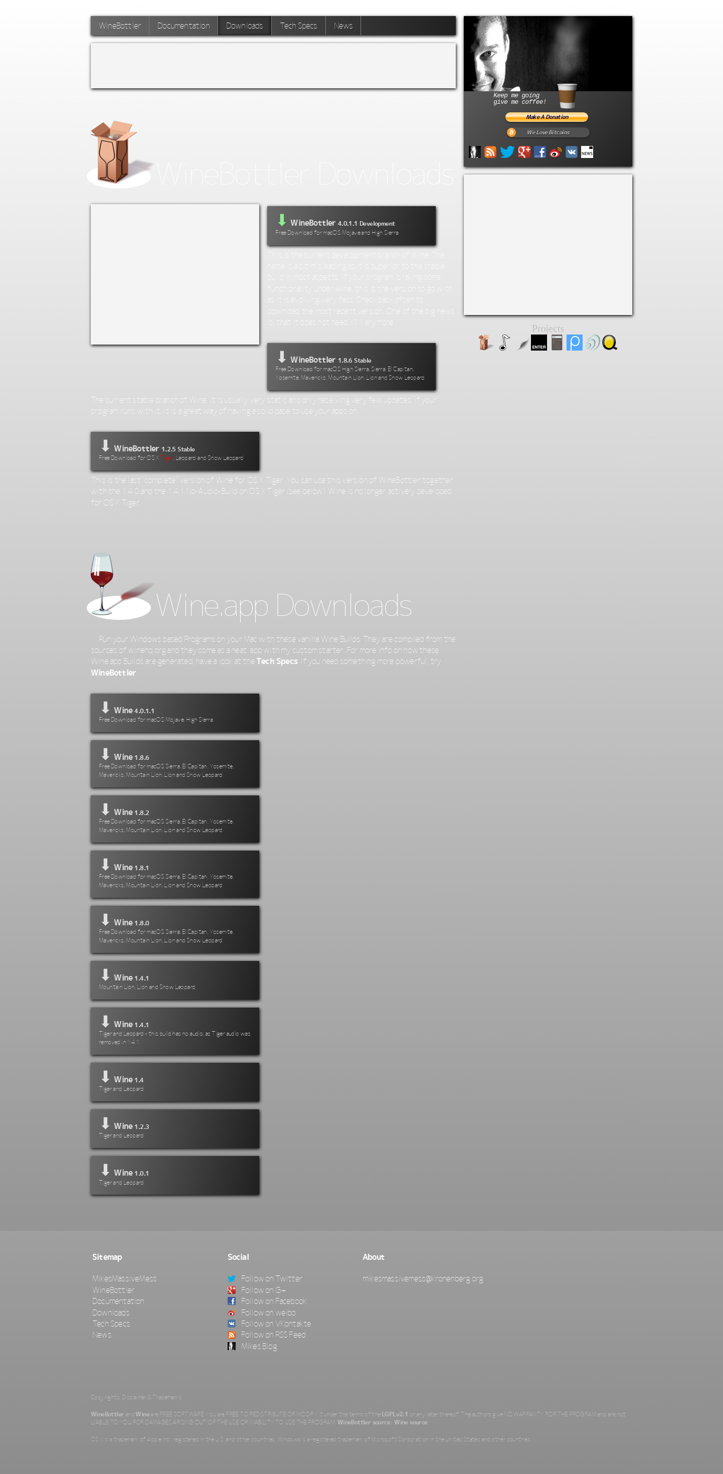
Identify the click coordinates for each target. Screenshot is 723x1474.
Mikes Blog (252, 1346)
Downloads (244, 26)
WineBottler (120, 26)
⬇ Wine (175, 711)
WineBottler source (363, 1422)
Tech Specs (298, 26)
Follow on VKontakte (269, 1324)
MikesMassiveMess (124, 1278)
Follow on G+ (257, 1290)
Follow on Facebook (267, 1301)
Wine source (410, 1422)
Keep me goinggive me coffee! (547, 94)
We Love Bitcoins (547, 132)
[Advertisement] (273, 65)
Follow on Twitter (265, 1278)
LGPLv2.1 (395, 1414)
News (343, 26)
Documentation (183, 26)
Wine (142, 1414)
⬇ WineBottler (351, 365)
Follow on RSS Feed (267, 1335)
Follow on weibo (262, 1312)
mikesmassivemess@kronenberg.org (423, 1278)
